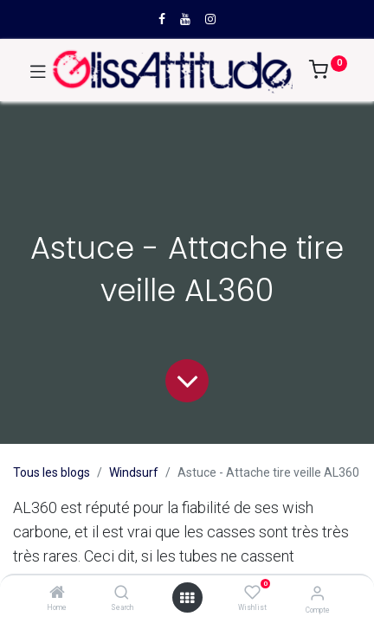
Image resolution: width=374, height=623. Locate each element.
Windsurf (133, 472)
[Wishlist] (252, 592)
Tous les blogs (51, 472)
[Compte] (317, 593)
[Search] (121, 594)
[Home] (57, 594)
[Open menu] (187, 598)
